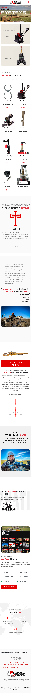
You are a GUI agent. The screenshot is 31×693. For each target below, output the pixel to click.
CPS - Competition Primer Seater (23, 104)
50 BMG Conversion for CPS (8, 186)
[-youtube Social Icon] (11, 658)
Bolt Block (8, 159)
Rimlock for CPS (23, 186)
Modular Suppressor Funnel (23, 159)
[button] (14, 247)
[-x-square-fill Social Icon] (20, 658)
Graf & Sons (19, 499)
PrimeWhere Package (8, 131)
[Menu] (2, 2)
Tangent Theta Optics (23, 131)
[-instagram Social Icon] (15, 658)
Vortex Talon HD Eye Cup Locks (7, 104)
